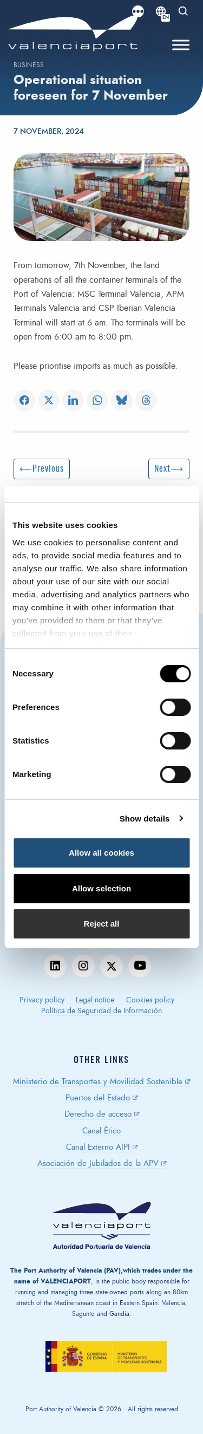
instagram (83, 966)
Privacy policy (41, 1000)
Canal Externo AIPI (98, 1147)
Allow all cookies (101, 852)
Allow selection (101, 888)
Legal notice (95, 1000)
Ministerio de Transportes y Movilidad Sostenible (97, 1082)
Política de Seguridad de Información (101, 1011)
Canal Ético (101, 1131)
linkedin (55, 966)
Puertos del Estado (98, 1098)
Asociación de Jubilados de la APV (98, 1163)
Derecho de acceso (98, 1114)
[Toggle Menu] (180, 45)
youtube (139, 966)
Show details (145, 818)
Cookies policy (150, 1000)
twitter (111, 966)
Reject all (102, 923)
